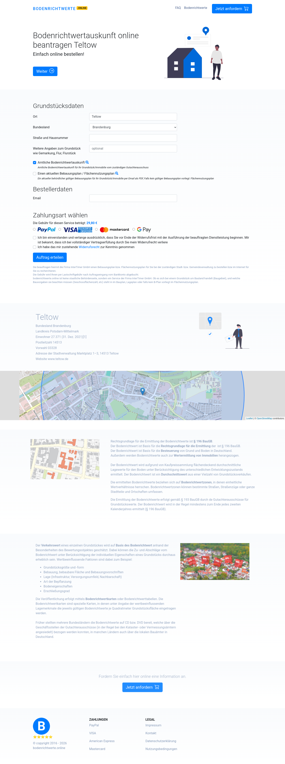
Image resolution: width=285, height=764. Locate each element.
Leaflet (249, 418)
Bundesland (41, 127)
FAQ (178, 8)
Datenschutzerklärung (160, 741)
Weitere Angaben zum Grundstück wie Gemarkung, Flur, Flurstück (57, 151)
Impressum (153, 725)
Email (37, 198)
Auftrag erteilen (49, 257)
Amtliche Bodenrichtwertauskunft (61, 162)
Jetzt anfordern (232, 8)
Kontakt (150, 733)
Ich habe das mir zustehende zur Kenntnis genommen (86, 247)
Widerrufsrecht (89, 247)
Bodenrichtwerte (54, 8)
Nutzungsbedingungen (161, 749)
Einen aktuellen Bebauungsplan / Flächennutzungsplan (76, 173)
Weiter (45, 71)
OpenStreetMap (264, 418)
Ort (35, 116)
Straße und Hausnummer (50, 138)
